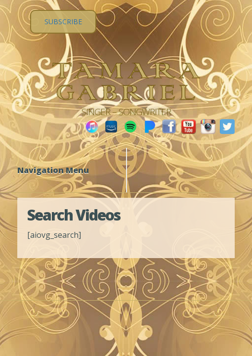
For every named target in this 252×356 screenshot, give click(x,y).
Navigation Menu (59, 170)
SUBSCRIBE (63, 21)
